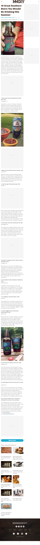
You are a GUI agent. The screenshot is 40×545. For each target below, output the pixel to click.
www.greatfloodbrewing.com (8, 413)
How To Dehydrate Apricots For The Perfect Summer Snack (6, 458)
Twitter (3, 412)
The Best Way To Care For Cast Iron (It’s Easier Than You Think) (18, 472)
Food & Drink (8, 17)
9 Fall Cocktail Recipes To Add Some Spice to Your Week (6, 486)
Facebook (7, 412)
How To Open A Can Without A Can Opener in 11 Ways (6, 472)
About (10, 529)
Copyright (20, 529)
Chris (2, 17)
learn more (20, 19)
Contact (14, 529)
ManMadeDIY (20, 523)
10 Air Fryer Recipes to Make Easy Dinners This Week (17, 486)
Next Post (12, 440)
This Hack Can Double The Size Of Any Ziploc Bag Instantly (6, 514)
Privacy (25, 529)
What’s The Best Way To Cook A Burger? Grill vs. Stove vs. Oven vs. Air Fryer (18, 458)
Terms (30, 529)
